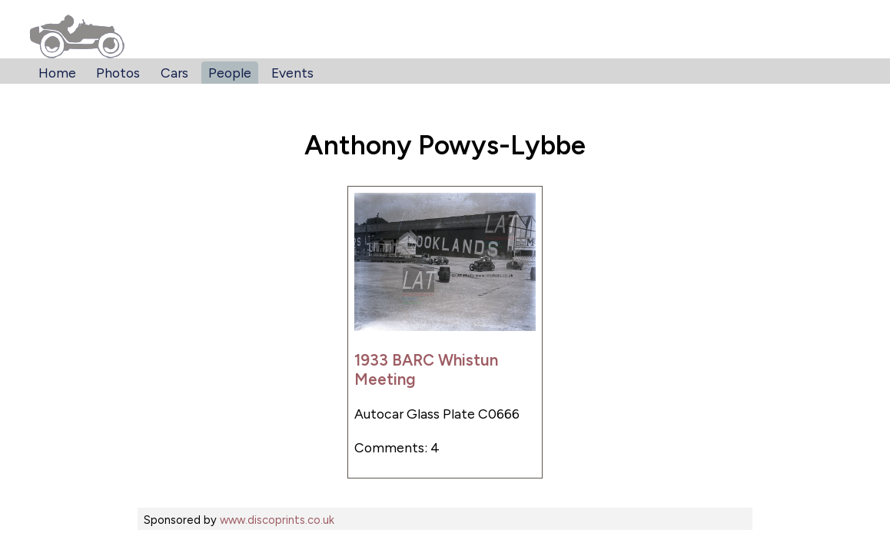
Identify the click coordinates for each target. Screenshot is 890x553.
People (229, 73)
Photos (118, 73)
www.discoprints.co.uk (277, 520)
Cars (174, 73)
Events (292, 73)
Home (57, 73)
